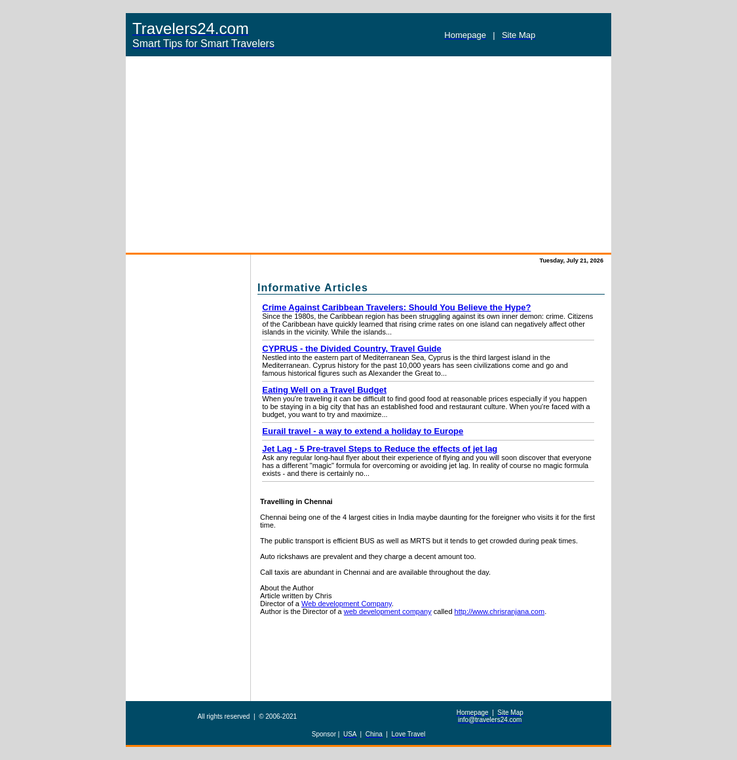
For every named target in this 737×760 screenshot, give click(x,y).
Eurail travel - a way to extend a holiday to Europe (362, 431)
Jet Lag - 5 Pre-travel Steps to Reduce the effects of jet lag (379, 449)
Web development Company (346, 603)
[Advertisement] (368, 154)
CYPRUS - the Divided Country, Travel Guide (352, 348)
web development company (388, 611)
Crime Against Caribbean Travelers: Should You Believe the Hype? (396, 307)
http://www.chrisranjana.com (500, 611)
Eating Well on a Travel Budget (324, 390)
